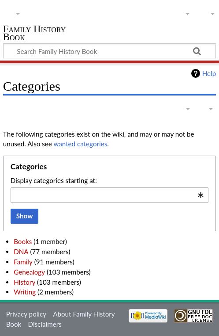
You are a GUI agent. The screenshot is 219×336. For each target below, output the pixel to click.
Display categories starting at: (54, 180)
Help (209, 73)
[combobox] (109, 195)
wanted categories (80, 144)
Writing (25, 292)
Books (23, 241)
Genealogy (29, 272)
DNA (21, 252)
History (24, 282)
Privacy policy (26, 314)
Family (23, 262)
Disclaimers (45, 324)
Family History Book (34, 33)
